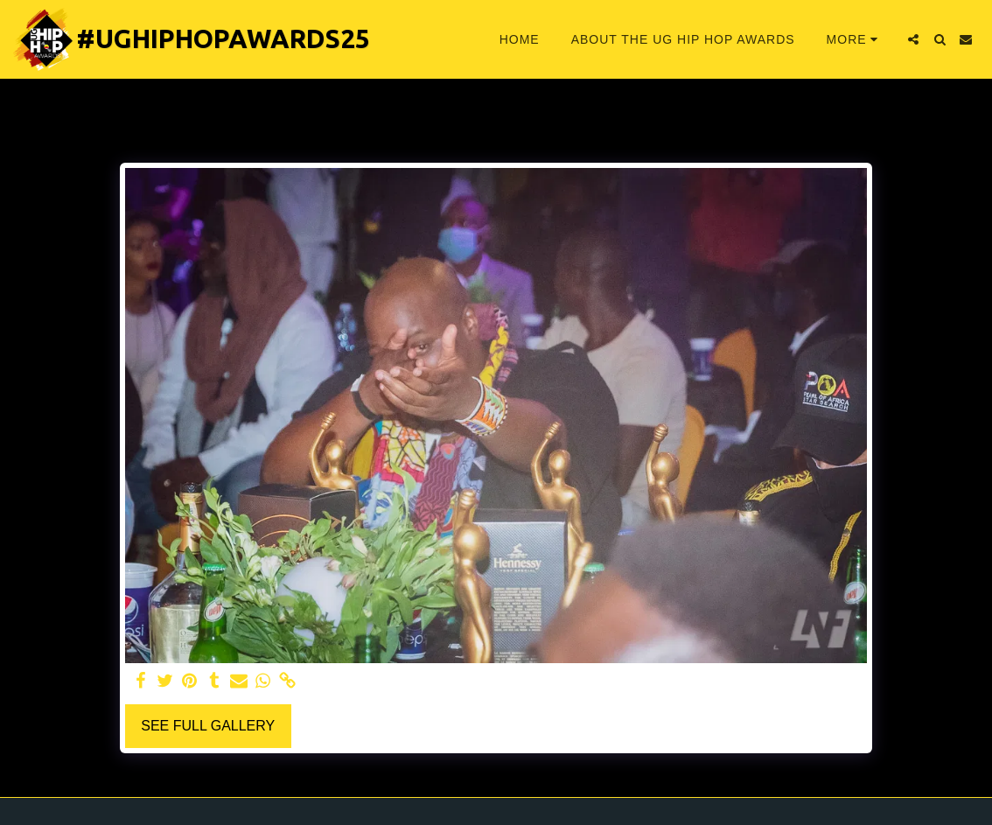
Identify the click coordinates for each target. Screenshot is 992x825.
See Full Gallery (208, 725)
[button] (913, 39)
